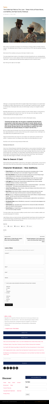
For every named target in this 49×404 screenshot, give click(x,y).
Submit (27, 394)
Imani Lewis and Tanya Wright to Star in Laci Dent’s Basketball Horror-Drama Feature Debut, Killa (23, 341)
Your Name (27, 382)
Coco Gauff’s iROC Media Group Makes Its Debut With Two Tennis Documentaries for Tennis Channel (23, 347)
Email (26, 387)
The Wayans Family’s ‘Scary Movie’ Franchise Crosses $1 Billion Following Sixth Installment (21, 344)
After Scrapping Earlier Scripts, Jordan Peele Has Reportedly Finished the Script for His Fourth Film (23, 350)
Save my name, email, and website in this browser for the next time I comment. (21, 283)
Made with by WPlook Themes (41, 401)
